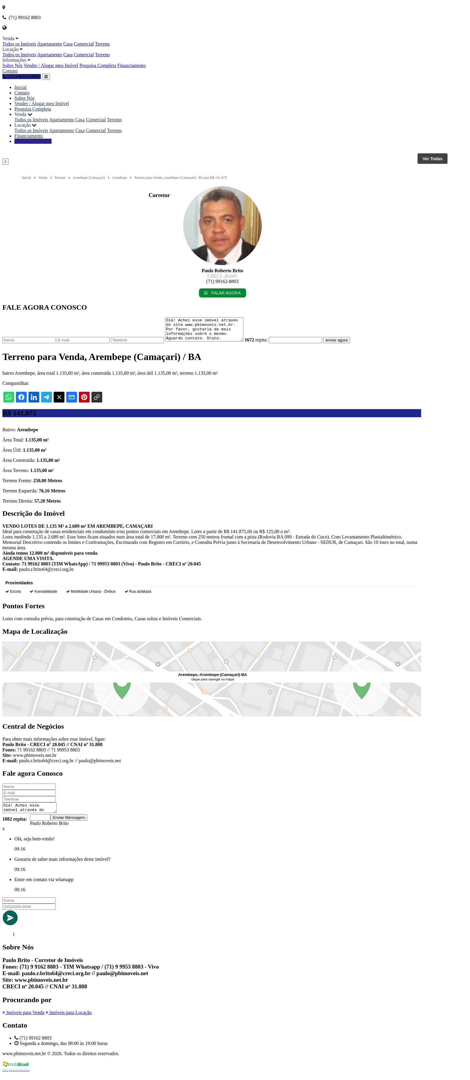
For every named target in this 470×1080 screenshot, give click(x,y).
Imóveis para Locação (69, 1018)
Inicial (20, 87)
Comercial (84, 43)
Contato (10, 70)
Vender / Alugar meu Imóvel (51, 65)
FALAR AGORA (222, 293)
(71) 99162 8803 (21, 76)
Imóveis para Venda (23, 1018)
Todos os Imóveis (19, 43)
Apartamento (49, 43)
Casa (68, 43)
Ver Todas (432, 158)
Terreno (102, 43)
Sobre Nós (12, 65)
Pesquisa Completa (97, 65)
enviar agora (346, 344)
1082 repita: (14, 825)
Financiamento (131, 65)
